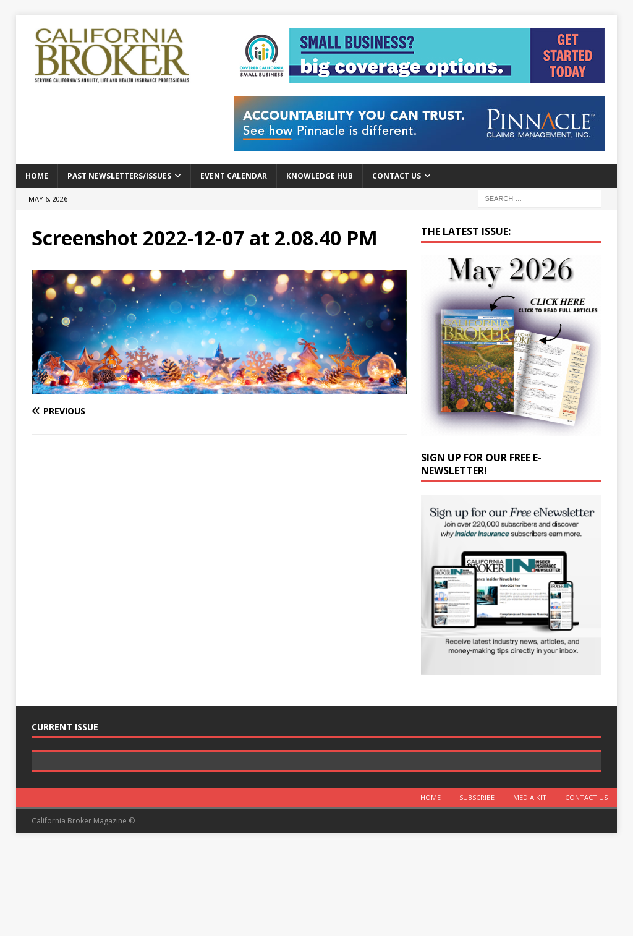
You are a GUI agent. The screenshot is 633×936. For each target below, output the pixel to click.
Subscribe (477, 884)
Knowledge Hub (319, 176)
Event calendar (233, 176)
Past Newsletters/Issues (119, 176)
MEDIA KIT (529, 884)
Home (36, 176)
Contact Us (396, 176)
